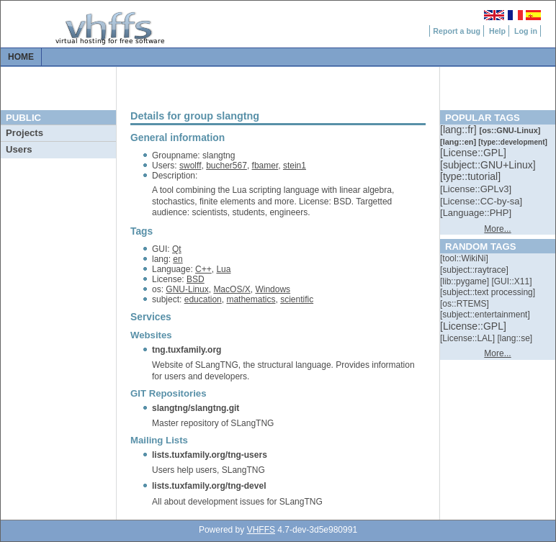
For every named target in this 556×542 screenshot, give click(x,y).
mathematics (250, 299)
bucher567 (226, 166)
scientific (296, 299)
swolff (190, 166)
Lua (223, 269)
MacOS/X (231, 289)
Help (497, 31)
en (177, 259)
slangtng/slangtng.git (195, 408)
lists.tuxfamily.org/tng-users (209, 455)
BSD (196, 279)
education (203, 299)
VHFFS (261, 530)
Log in (525, 31)
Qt (176, 249)
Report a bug (456, 31)
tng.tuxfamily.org (186, 350)
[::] (459, 129)
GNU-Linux (187, 289)
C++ (203, 269)
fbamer (265, 166)
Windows (272, 289)
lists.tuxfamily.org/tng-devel (209, 486)
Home (21, 57)
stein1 (294, 166)
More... (497, 229)
